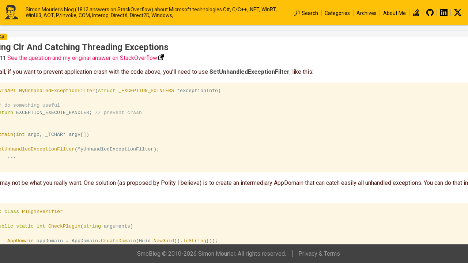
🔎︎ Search (306, 13)
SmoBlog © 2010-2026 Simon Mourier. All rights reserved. (211, 253)
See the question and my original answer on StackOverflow (82, 57)
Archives (366, 13)
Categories (337, 13)
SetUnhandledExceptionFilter (250, 71)
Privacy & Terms (319, 253)
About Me (394, 13)
